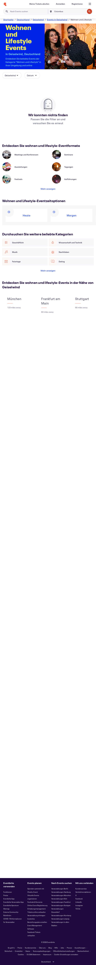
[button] (12, 75)
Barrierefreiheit (83, 951)
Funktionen (7, 892)
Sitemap (6, 909)
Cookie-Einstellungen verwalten (66, 954)
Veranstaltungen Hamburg (61, 892)
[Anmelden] (60, 4)
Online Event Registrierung (37, 905)
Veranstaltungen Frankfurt (61, 902)
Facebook (79, 899)
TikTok (77, 909)
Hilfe (56, 948)
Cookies (21, 954)
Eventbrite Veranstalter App (13, 902)
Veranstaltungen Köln (59, 899)
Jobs (62, 948)
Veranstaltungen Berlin (59, 889)
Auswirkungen (80, 948)
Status (27, 951)
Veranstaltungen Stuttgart (60, 905)
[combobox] (70, 11)
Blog (50, 948)
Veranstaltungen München (61, 895)
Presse (69, 948)
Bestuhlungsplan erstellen (37, 922)
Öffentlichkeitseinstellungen (64, 951)
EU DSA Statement (33, 954)
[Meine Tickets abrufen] (39, 4)
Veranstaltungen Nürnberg (61, 915)
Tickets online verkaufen (36, 912)
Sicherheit (8, 951)
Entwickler (19, 951)
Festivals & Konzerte (34, 902)
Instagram (79, 905)
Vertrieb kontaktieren (83, 892)
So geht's (11, 948)
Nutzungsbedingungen (42, 951)
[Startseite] (5, 4)
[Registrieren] (77, 4)
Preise (5, 895)
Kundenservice (81, 889)
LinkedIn (78, 902)
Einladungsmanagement (36, 909)
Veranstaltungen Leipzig (60, 919)
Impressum (47, 954)
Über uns (42, 948)
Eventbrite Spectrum (11, 905)
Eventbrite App (8, 899)
